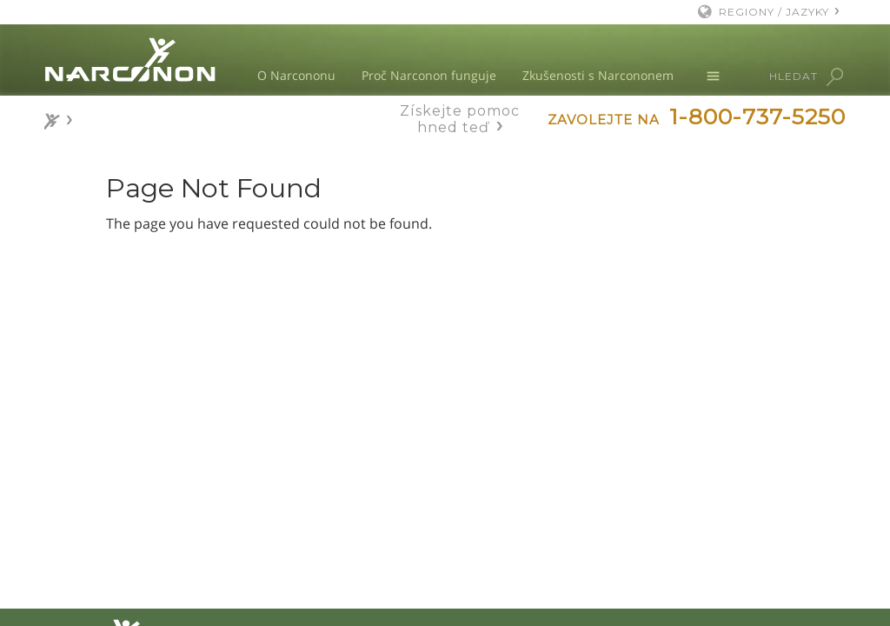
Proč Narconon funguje (429, 75)
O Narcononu (296, 75)
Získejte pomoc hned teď (460, 119)
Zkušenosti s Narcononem (598, 75)
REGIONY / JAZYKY (774, 11)
